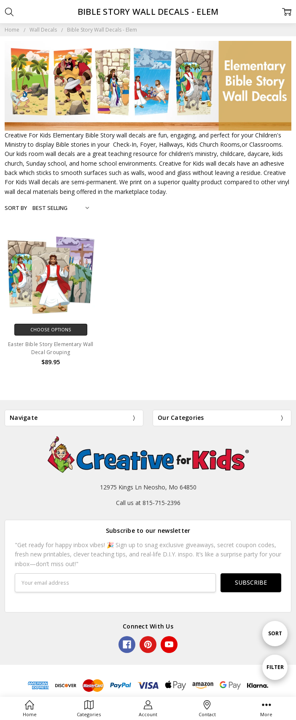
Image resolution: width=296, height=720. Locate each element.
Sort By (16, 208)
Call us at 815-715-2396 (148, 503)
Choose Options (50, 330)
